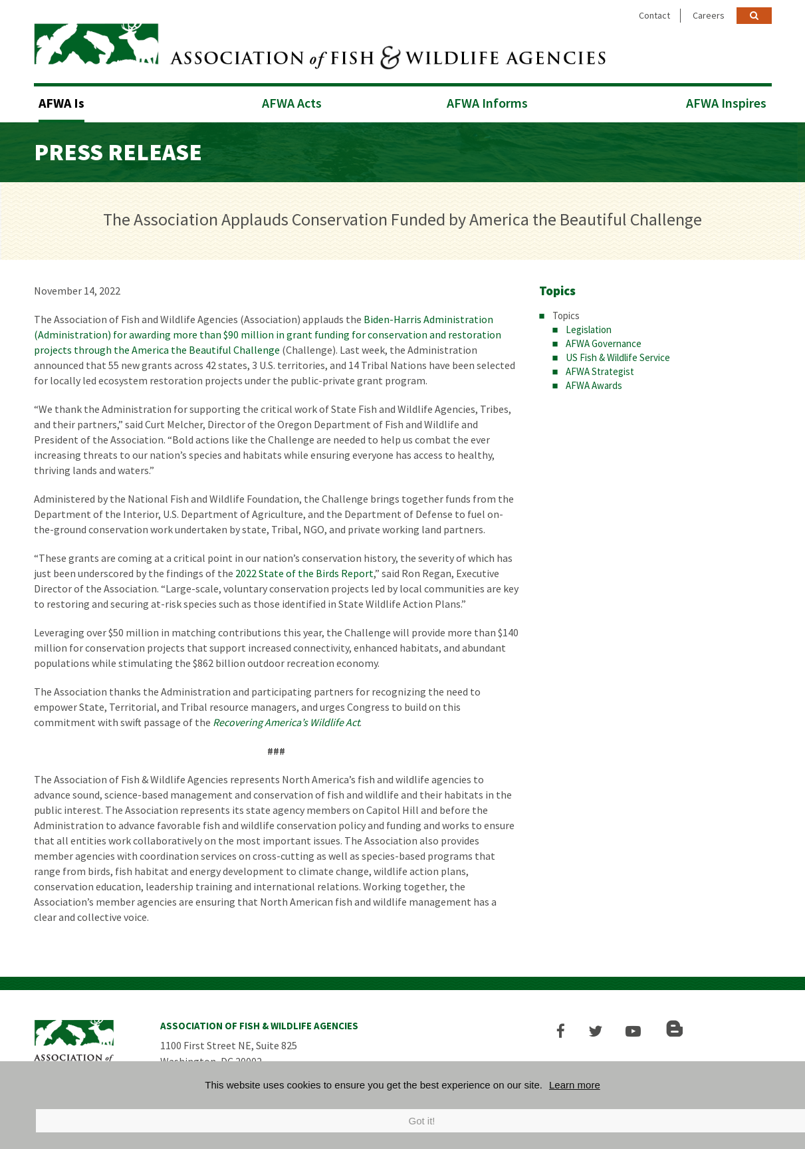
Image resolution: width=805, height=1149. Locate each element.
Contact (654, 15)
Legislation (589, 328)
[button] (563, 1029)
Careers (709, 15)
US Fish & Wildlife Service (618, 356)
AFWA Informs (487, 101)
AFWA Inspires (726, 101)
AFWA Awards (594, 384)
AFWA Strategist (600, 370)
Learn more (574, 1084)
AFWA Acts (292, 101)
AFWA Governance (603, 342)
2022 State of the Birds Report (304, 571)
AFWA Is (61, 101)
